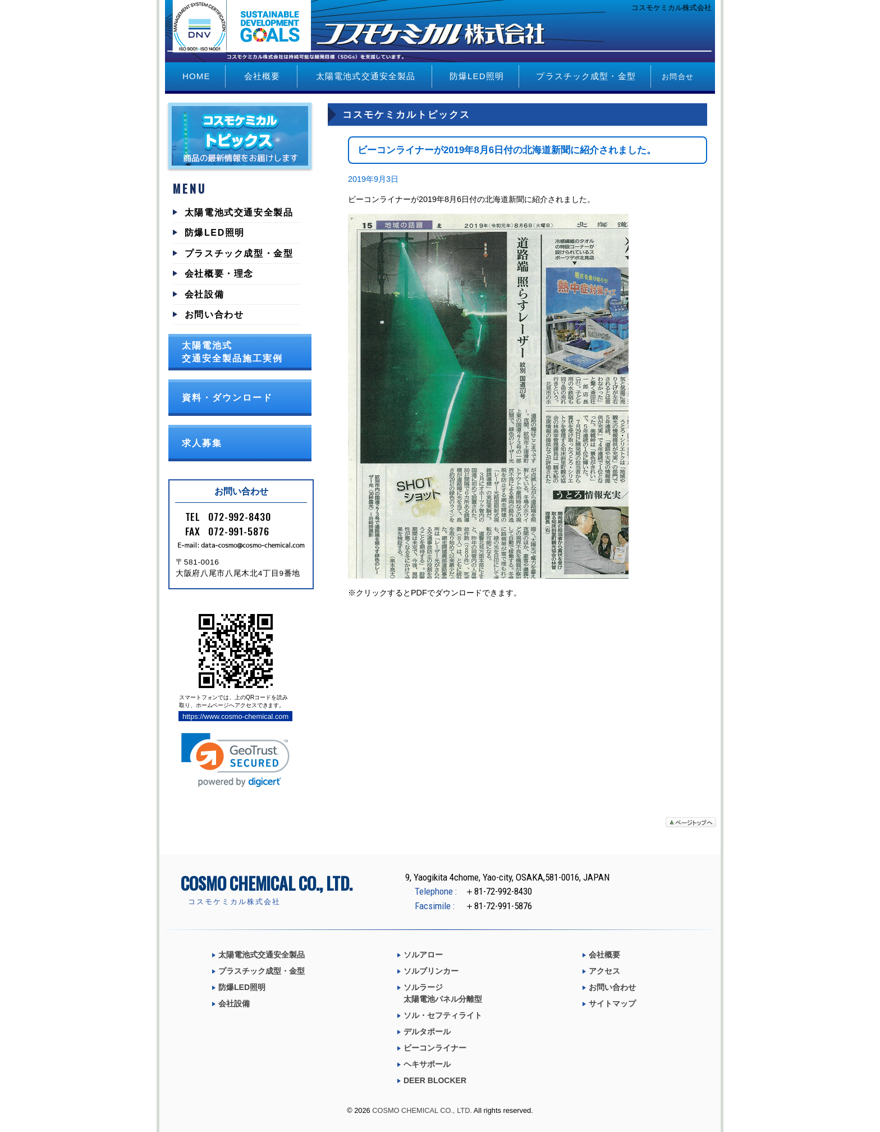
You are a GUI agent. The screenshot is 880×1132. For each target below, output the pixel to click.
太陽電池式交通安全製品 (365, 76)
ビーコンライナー (435, 1047)
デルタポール (427, 1031)
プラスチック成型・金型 (585, 76)
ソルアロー (423, 954)
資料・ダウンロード (227, 397)
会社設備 (204, 294)
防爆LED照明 (477, 76)
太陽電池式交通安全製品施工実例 (232, 352)
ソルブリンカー (431, 970)
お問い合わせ (214, 314)
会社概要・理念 (219, 273)
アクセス (604, 970)
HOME (196, 76)
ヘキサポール (427, 1064)
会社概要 (262, 76)
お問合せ (678, 77)
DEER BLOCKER (435, 1080)
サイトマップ (612, 1003)
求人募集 (202, 443)
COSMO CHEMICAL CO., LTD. (422, 1110)
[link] (235, 760)
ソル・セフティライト (443, 1015)
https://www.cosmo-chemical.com (235, 716)
